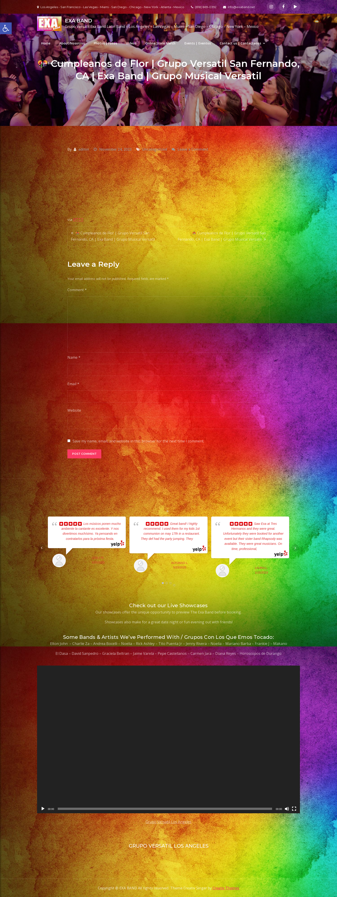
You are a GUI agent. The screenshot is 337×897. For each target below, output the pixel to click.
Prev (41, 548)
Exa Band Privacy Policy (59, 63)
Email (73, 383)
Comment (77, 289)
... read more (266, 549)
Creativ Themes (226, 888)
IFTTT (78, 219)
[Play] (43, 809)
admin (83, 149)
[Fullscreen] (294, 809)
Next (295, 548)
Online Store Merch (160, 43)
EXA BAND (78, 21)
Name (73, 357)
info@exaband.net (239, 7)
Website (74, 410)
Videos (131, 43)
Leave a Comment (192, 149)
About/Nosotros (72, 43)
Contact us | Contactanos (240, 43)
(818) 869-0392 (203, 7)
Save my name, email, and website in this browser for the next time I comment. (138, 441)
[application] (168, 739)
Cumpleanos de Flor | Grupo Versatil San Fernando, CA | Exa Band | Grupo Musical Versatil (113, 236)
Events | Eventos (197, 43)
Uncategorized (154, 149)
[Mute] (287, 809)
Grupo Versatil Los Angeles (168, 821)
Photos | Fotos (105, 43)
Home (45, 43)
